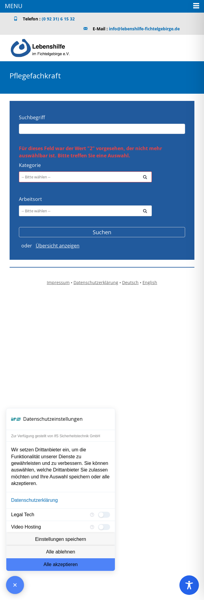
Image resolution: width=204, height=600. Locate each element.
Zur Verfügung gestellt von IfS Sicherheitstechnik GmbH (55, 436)
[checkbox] (104, 515)
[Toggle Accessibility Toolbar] (189, 585)
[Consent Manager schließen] (15, 585)
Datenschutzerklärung (34, 500)
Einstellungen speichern (60, 539)
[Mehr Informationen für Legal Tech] (92, 514)
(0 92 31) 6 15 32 (58, 19)
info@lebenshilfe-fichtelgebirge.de (144, 29)
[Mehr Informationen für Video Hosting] (92, 527)
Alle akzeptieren (61, 564)
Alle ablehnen (60, 551)
